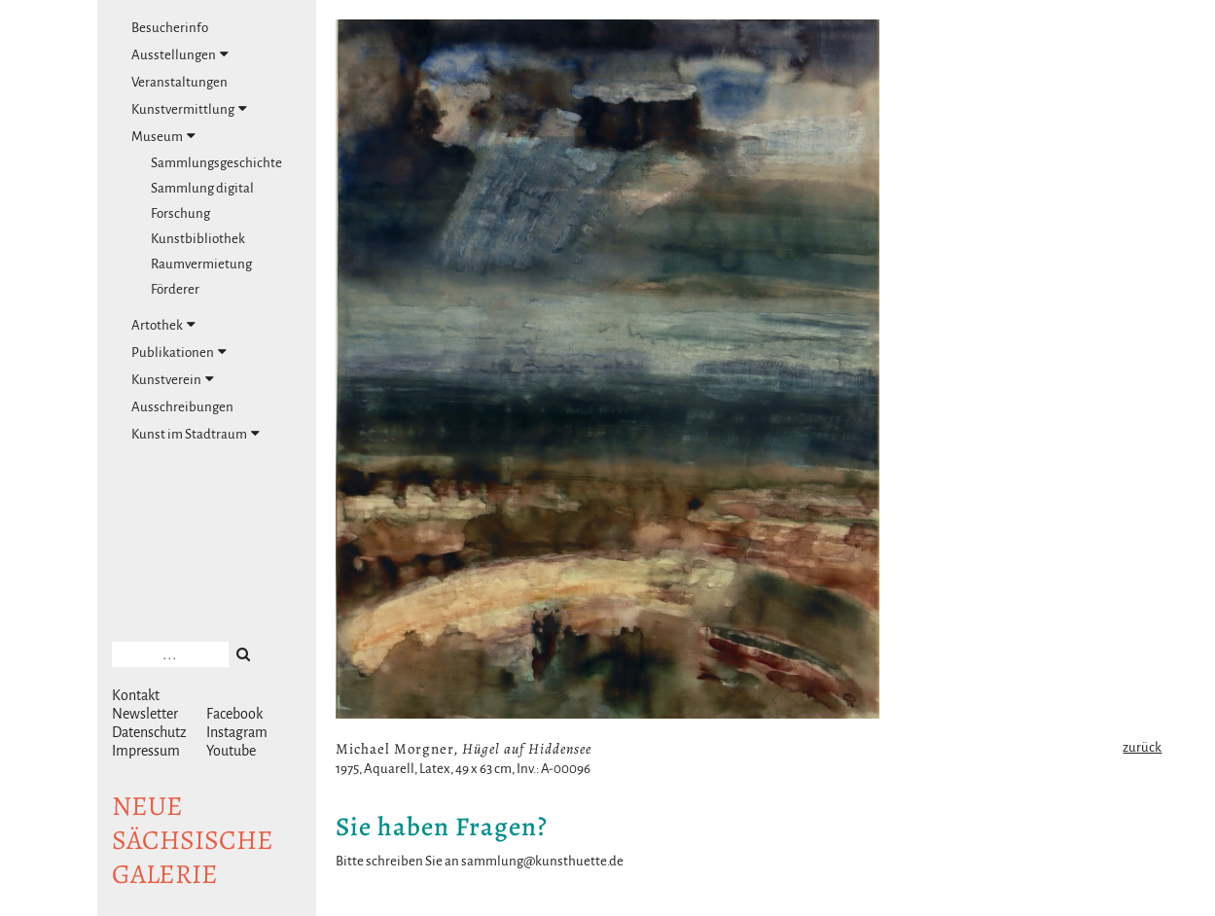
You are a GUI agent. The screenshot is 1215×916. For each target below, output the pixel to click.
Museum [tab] (163, 136)
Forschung (180, 213)
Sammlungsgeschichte (216, 163)
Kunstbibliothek (198, 238)
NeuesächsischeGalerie (192, 840)
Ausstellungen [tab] (180, 54)
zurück (1142, 747)
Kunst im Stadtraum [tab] (195, 433)
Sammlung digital (202, 188)
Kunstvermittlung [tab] (189, 109)
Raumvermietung (201, 264)
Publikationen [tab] (179, 352)
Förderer (175, 289)
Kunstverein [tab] (172, 379)
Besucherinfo (169, 27)
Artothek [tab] (163, 325)
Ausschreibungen (182, 407)
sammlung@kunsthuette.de (542, 861)
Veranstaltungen (179, 82)
